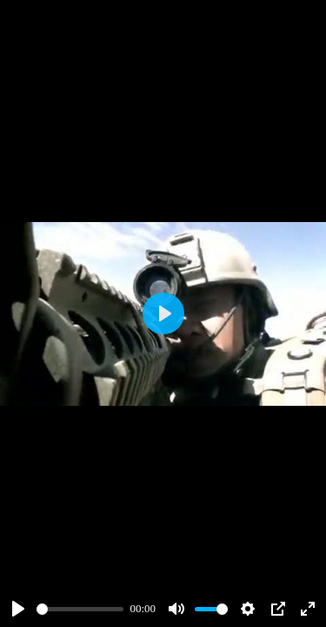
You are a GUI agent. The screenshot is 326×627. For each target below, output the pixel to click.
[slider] (80, 609)
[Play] (18, 609)
